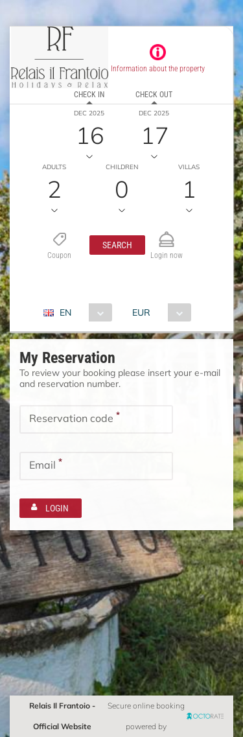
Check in (89, 95)
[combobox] (82, 312)
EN (65, 312)
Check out (153, 95)
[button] (117, 245)
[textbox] (96, 419)
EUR (141, 312)
